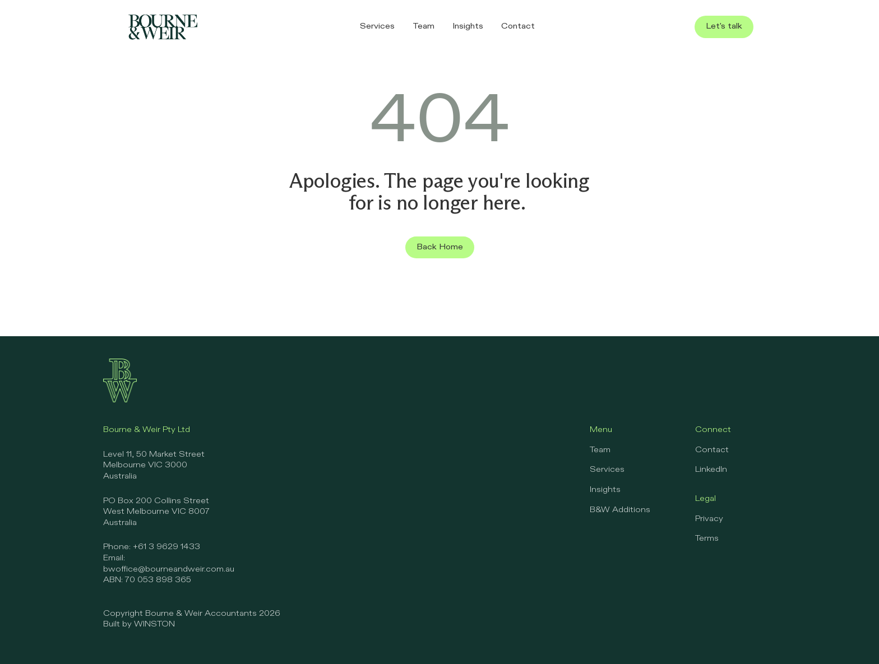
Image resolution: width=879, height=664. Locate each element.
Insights (605, 490)
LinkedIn (711, 469)
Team (600, 450)
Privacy (709, 519)
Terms (707, 538)
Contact (712, 450)
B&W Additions (620, 510)
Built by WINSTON (139, 624)
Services (607, 469)
